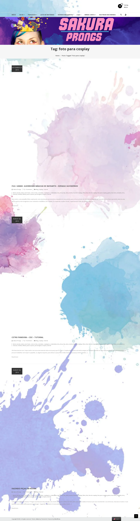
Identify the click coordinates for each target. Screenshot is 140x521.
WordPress (57, 519)
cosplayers (47, 193)
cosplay (41, 189)
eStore (37, 519)
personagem (38, 194)
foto (87, 193)
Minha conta (90, 15)
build (22, 193)
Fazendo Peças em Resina (24, 488)
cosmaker (40, 193)
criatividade (53, 193)
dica (58, 193)
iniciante (119, 193)
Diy (64, 193)
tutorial (49, 194)
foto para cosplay (102, 193)
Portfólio (32, 15)
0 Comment (29, 189)
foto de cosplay (93, 193)
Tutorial (46, 189)
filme (84, 193)
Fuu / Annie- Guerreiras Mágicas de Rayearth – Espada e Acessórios (45, 186)
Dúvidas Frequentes (65, 15)
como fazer (27, 193)
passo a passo (30, 194)
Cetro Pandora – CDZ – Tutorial (27, 337)
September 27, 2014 (17, 69)
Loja (78, 15)
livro (123, 193)
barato (18, 193)
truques (44, 194)
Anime (14, 193)
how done (113, 193)
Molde (24, 194)
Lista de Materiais (47, 15)
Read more (15, 206)
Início (14, 15)
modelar (20, 194)
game (109, 193)
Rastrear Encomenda (107, 15)
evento (71, 193)
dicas (61, 193)
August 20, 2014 (17, 220)
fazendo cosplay (77, 193)
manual (15, 194)
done (67, 193)
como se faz (34, 193)
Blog (21, 15)
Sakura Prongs (17, 189)
